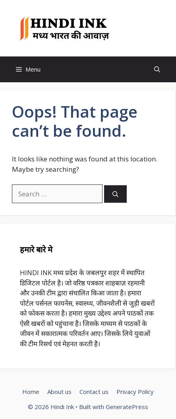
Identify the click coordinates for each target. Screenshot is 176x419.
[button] (157, 69)
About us (59, 392)
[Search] (115, 194)
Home (30, 392)
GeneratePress (127, 407)
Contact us (93, 392)
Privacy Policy (135, 392)
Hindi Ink (137, 28)
